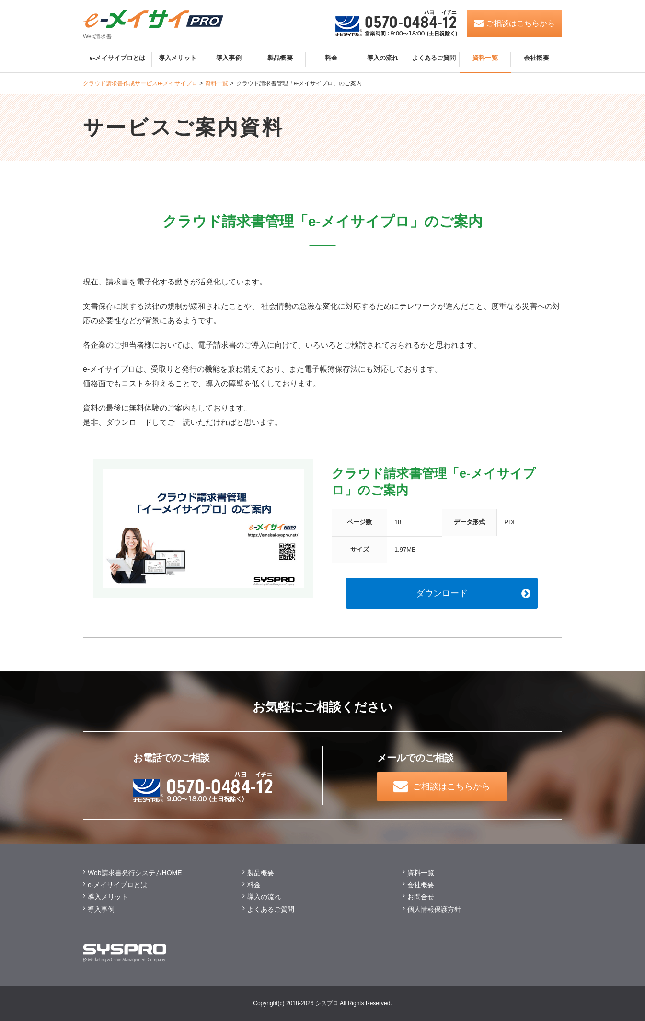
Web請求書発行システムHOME (135, 873)
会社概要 (536, 57)
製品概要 (280, 57)
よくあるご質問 (434, 57)
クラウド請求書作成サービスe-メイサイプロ (140, 83)
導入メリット (177, 57)
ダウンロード (442, 593)
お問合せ (420, 897)
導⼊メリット (108, 897)
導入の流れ (383, 57)
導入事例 (229, 57)
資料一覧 (485, 57)
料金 (331, 57)
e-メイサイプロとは (118, 57)
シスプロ (326, 1003)
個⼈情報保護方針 (434, 909)
